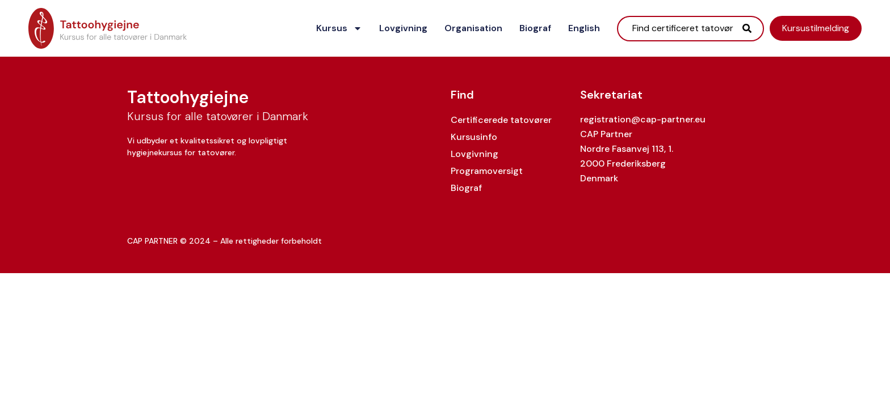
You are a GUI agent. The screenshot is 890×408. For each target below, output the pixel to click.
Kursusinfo (474, 137)
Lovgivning (403, 28)
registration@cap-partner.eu (643, 119)
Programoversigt (487, 171)
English (584, 28)
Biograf (535, 28)
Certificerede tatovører (501, 120)
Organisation (473, 28)
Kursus (339, 28)
